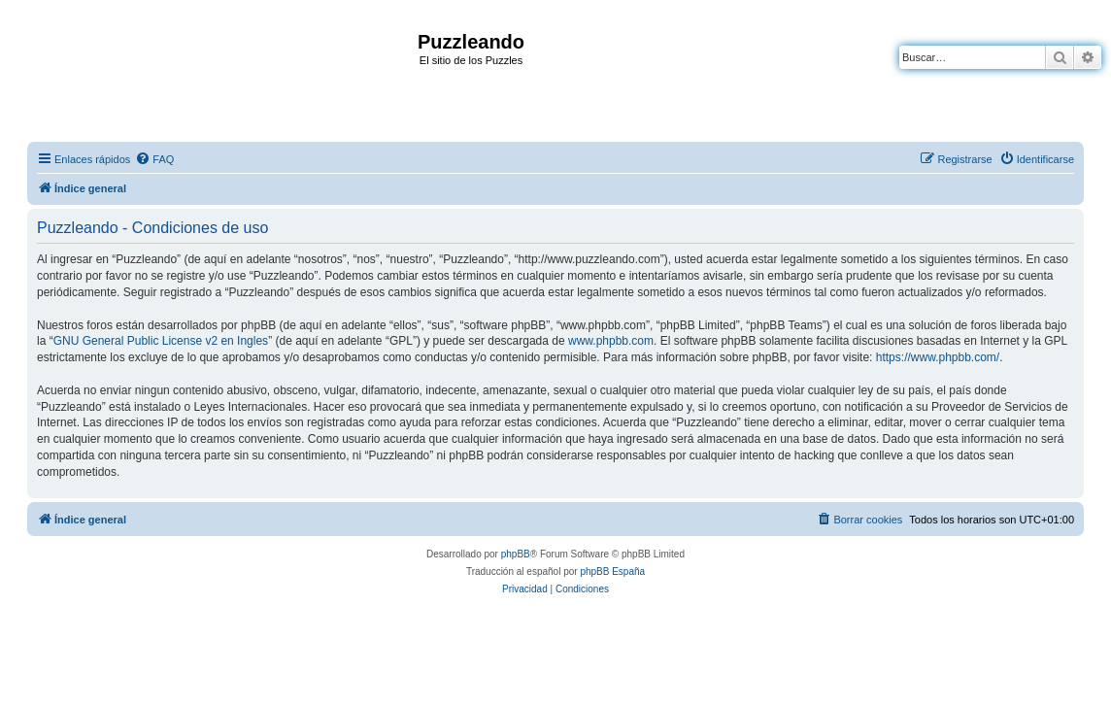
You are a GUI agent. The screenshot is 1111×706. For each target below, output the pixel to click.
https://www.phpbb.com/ (937, 357)
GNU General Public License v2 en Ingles (160, 341)
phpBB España (612, 571)
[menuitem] (154, 159)
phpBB (515, 554)
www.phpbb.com (611, 341)
